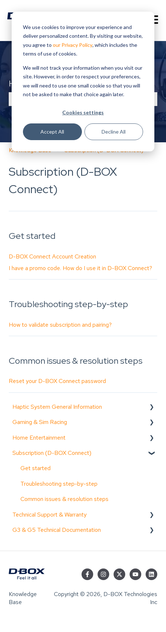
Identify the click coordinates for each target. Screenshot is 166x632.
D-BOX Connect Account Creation (52, 256)
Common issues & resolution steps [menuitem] (64, 499)
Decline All (114, 132)
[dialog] (83, 81)
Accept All (52, 132)
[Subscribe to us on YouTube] (135, 574)
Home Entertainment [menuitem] (39, 437)
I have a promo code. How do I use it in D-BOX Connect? (80, 268)
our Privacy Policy (72, 45)
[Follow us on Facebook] (87, 574)
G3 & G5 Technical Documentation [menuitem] (56, 530)
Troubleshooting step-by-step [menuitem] (59, 484)
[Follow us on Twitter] (119, 574)
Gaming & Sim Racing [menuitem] (39, 422)
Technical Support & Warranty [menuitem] (49, 514)
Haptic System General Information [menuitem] (57, 407)
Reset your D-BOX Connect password (57, 381)
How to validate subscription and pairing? (60, 325)
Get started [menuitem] (35, 468)
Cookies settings (83, 112)
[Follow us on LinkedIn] (151, 574)
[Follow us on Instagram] (103, 574)
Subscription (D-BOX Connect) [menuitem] (51, 453)
